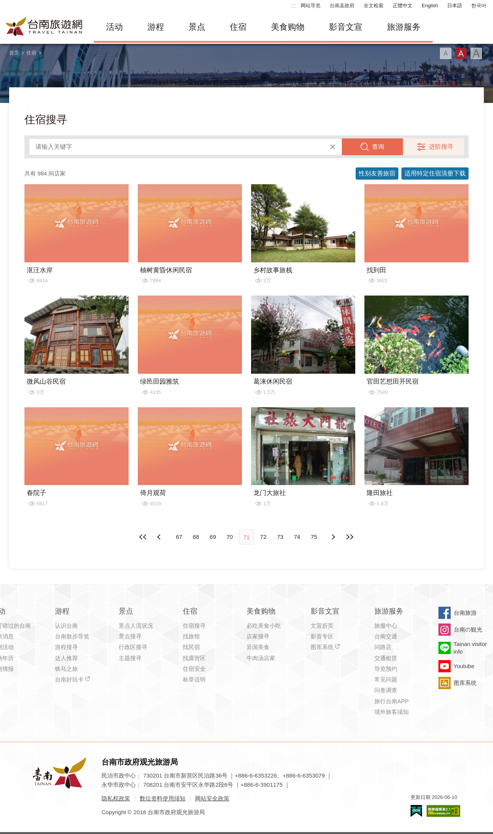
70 (229, 537)
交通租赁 (385, 658)
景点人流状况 (136, 625)
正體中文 (402, 5)
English (430, 5)
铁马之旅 (66, 668)
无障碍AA (443, 811)
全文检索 (373, 5)
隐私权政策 (116, 798)
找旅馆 (191, 636)
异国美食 (257, 647)
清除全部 (333, 147)
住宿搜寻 (194, 625)
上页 (333, 537)
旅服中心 (385, 625)
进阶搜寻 (441, 146)
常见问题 (385, 679)
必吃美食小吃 (263, 625)
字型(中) (461, 53)
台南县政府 (342, 5)
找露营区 (194, 658)
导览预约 (385, 668)
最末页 (350, 537)
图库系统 (322, 647)
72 (263, 537)
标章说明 (194, 679)
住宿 (238, 27)
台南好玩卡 (69, 679)
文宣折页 (322, 625)
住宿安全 (194, 668)
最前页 (143, 537)
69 (212, 537)
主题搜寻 (130, 658)
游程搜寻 (66, 647)
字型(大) (476, 53)
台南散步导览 (72, 636)
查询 (378, 146)
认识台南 (66, 625)
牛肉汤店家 (260, 658)
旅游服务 (403, 27)
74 (297, 537)
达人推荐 (66, 658)
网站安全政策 (212, 798)
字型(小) (445, 53)
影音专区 (322, 636)
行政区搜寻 (133, 647)
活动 (114, 27)
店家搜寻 (257, 636)
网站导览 (311, 5)
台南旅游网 (44, 27)
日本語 (454, 5)
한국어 (478, 5)
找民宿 (191, 647)
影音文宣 (345, 27)
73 (280, 537)
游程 (155, 27)
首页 (14, 53)
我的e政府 (416, 811)
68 (196, 537)
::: (293, 5)
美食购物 (287, 27)
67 (179, 537)
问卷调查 (385, 690)
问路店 (383, 647)
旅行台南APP (391, 701)
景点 (196, 27)
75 (314, 537)
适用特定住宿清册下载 (435, 173)
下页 (160, 537)
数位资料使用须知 (162, 798)
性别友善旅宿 (377, 173)
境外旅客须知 (391, 712)
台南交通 (385, 636)
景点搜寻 (130, 636)
